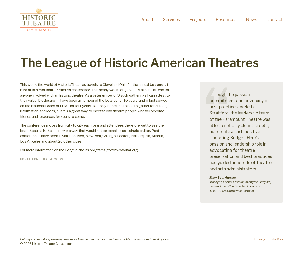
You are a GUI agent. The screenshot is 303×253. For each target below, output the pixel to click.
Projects (197, 19)
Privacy (259, 239)
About (147, 19)
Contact (275, 19)
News (251, 19)
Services (171, 19)
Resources (226, 19)
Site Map (277, 239)
